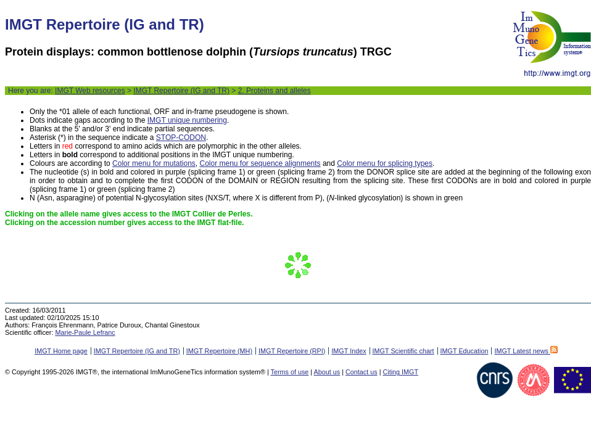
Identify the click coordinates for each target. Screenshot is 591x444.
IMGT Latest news (525, 351)
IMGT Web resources (90, 90)
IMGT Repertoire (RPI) (291, 351)
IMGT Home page (61, 351)
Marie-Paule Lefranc (85, 332)
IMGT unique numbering (187, 120)
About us (327, 372)
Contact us (361, 372)
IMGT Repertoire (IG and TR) (181, 90)
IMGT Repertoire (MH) (219, 351)
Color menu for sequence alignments (259, 163)
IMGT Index (348, 351)
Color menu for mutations (154, 163)
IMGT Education (464, 351)
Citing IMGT (400, 372)
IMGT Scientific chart (403, 351)
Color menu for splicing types (384, 163)
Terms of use (290, 372)
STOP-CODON (181, 137)
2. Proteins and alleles (274, 90)
